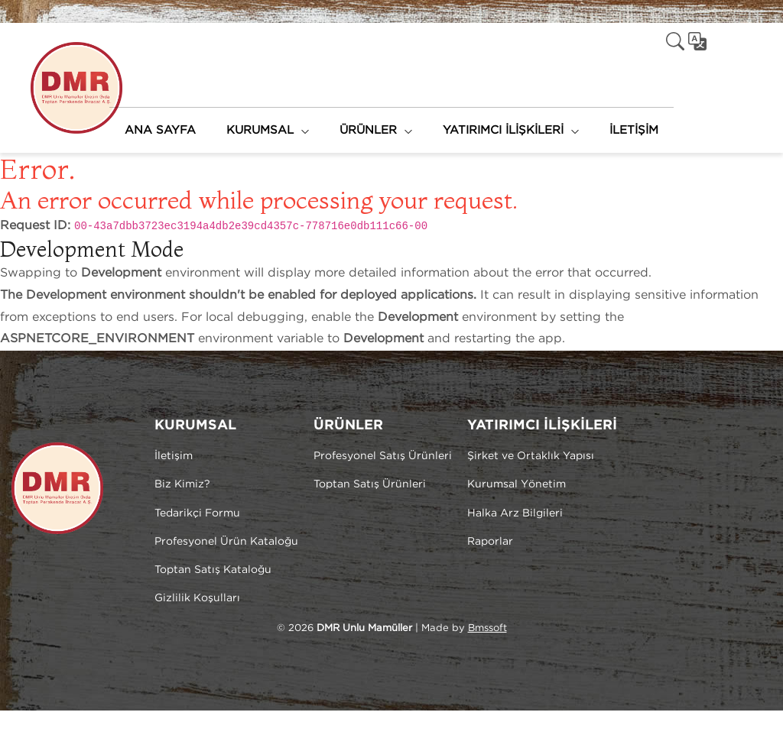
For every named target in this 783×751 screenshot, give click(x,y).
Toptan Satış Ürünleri (370, 484)
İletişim (173, 456)
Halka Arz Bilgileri (515, 513)
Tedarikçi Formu (197, 513)
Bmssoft (487, 628)
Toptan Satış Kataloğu (212, 570)
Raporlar (490, 541)
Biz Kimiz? (182, 484)
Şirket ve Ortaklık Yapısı (530, 456)
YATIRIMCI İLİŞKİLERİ (503, 130)
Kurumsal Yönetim (516, 484)
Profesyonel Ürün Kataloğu (226, 541)
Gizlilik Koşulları (197, 598)
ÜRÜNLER (368, 130)
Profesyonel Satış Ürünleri (383, 456)
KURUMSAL (260, 130)
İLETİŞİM (633, 130)
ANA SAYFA (160, 130)
